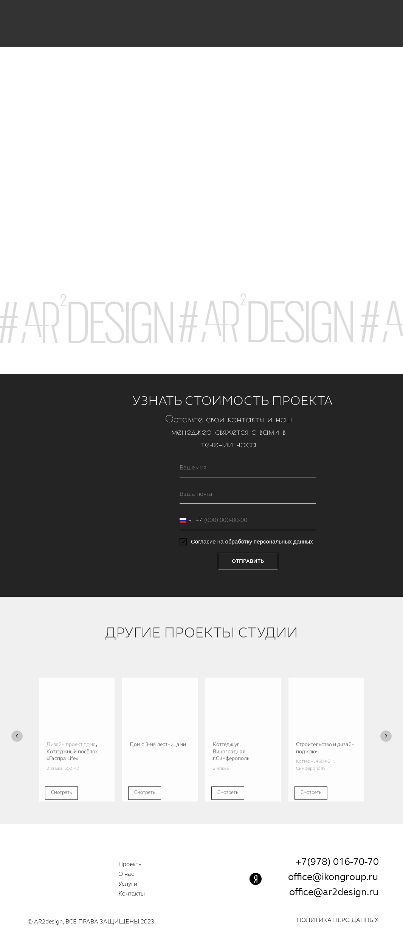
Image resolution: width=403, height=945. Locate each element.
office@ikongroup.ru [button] (333, 877)
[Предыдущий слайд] (17, 736)
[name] (248, 468)
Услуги (127, 884)
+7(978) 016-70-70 (337, 862)
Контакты (131, 894)
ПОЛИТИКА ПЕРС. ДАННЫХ (338, 920)
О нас (126, 874)
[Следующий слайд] (386, 736)
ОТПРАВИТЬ (248, 561)
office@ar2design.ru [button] (333, 892)
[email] (248, 494)
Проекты (130, 865)
